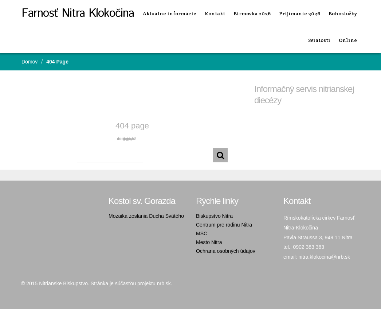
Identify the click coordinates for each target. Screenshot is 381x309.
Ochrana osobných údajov (225, 251)
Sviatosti (319, 40)
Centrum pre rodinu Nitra (224, 225)
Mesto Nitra (209, 242)
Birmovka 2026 (252, 13)
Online (348, 40)
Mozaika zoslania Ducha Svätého (146, 216)
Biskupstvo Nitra (214, 216)
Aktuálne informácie (169, 13)
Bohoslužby (343, 13)
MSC (201, 233)
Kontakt (215, 13)
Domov (29, 62)
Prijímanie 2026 (299, 13)
